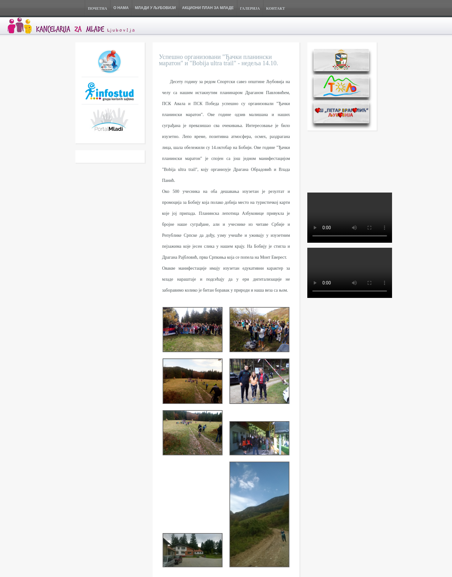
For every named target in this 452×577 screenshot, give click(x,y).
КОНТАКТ (275, 8)
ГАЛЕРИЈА (250, 8)
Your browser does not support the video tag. (349, 218)
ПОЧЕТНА (97, 8)
